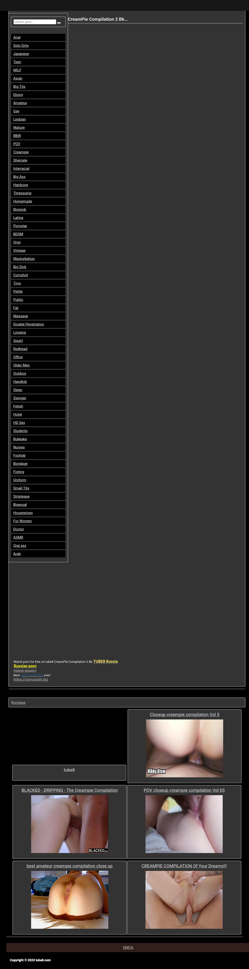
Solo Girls (21, 45)
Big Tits (19, 86)
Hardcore (20, 185)
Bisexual (20, 504)
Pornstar (20, 226)
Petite (18, 291)
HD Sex (19, 422)
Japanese (21, 54)
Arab (17, 554)
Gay (16, 111)
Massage (20, 316)
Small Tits (21, 488)
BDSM (18, 234)
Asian (17, 78)
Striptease (21, 496)
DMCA (128, 947)
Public (18, 300)
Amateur (20, 103)
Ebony (18, 95)
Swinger (19, 398)
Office (18, 357)
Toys (17, 283)
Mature (19, 127)
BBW (17, 136)
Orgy (17, 242)
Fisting (18, 472)
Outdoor (19, 373)
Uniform (19, 480)
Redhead (20, 349)
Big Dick (19, 267)
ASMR (18, 537)
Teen (17, 62)
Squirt (18, 341)
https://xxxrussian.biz (31, 679)
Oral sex (19, 545)
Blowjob (19, 209)
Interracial (21, 168)
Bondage (20, 463)
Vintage (19, 250)
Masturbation (24, 259)
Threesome (22, 193)
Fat (15, 308)
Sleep (17, 390)
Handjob (20, 381)
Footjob (19, 455)
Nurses (19, 447)
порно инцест (25, 670)
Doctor (18, 529)
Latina (18, 218)
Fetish (18, 406)
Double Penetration (28, 324)
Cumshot (20, 275)
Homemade (22, 201)
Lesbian (19, 119)
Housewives (23, 513)
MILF (17, 70)
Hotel (17, 414)
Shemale (20, 160)
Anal (17, 37)
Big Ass (19, 177)
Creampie (21, 152)
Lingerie (19, 332)
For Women (22, 521)
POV (16, 144)
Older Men (21, 365)
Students (20, 431)
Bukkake (20, 439)
